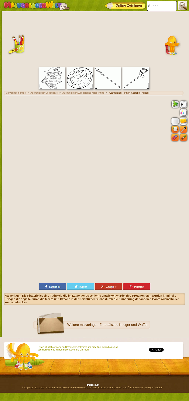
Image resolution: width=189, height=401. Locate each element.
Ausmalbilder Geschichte (44, 93)
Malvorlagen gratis (16, 93)
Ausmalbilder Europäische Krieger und (83, 93)
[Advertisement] (94, 38)
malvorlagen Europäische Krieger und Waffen (114, 325)
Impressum (93, 385)
